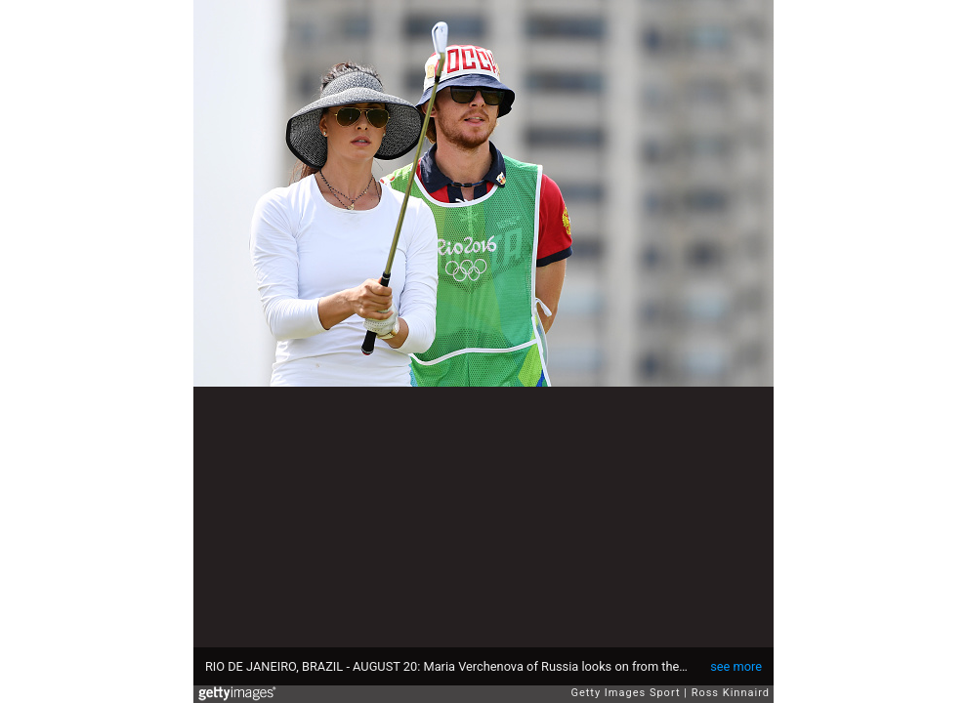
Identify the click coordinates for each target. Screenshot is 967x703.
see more (736, 666)
